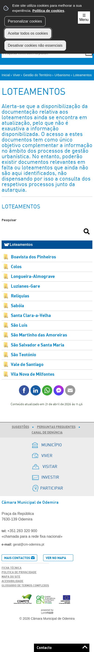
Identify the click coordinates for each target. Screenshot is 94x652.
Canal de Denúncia (47, 432)
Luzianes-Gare (25, 286)
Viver (17, 75)
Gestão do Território (38, 75)
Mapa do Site (11, 576)
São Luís (19, 325)
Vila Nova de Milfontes (33, 374)
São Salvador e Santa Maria (37, 345)
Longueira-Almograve (33, 276)
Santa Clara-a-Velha (31, 315)
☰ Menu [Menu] (83, 17)
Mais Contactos (17, 558)
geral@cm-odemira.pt (28, 544)
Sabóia (17, 306)
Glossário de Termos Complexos (25, 585)
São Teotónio (23, 355)
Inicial (7, 75)
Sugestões (20, 427)
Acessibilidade (12, 581)
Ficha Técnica (11, 567)
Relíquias (20, 296)
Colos (16, 267)
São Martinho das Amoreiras (39, 335)
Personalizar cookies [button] (25, 21)
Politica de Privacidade (19, 572)
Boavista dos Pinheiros (33, 257)
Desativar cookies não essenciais (35, 45)
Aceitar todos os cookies (28, 33)
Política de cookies (48, 11)
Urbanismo (63, 75)
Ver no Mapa (56, 558)
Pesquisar (9, 220)
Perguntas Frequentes (56, 427)
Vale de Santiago (27, 364)
